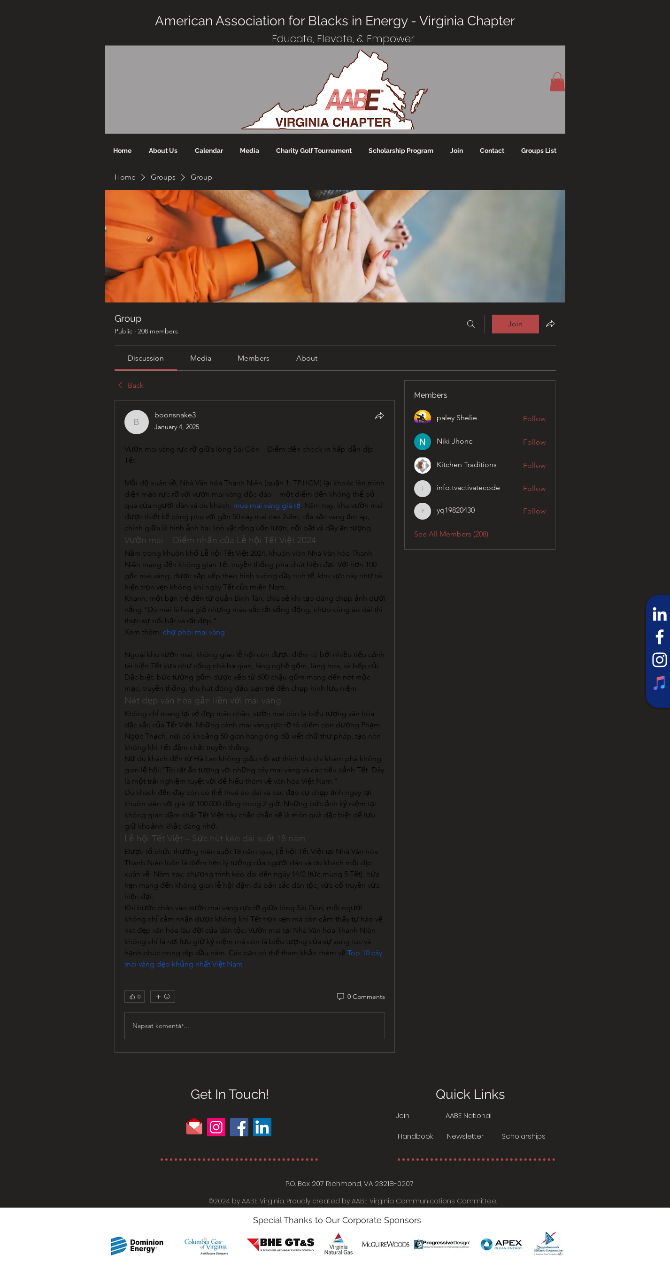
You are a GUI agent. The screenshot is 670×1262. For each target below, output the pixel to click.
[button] (557, 81)
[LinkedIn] (660, 614)
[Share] (379, 415)
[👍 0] (134, 996)
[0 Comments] (360, 997)
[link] (146, 358)
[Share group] (550, 323)
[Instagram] (660, 660)
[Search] (471, 324)
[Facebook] (660, 637)
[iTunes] (660, 683)
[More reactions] (162, 996)
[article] (255, 726)
